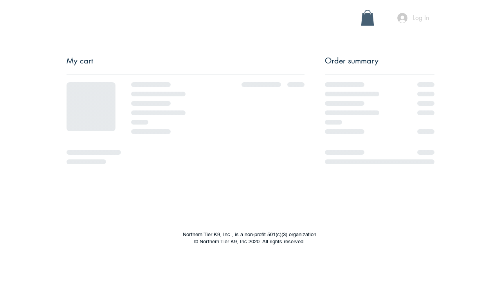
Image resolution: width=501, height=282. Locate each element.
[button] (140, 22)
